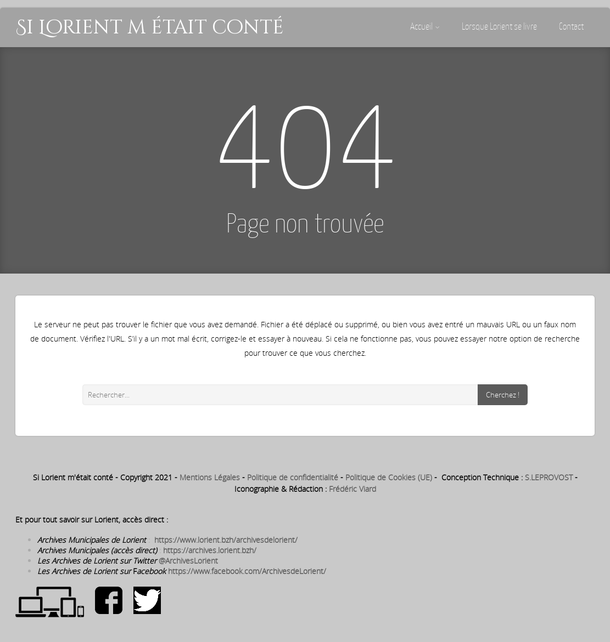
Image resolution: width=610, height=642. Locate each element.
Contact (571, 26)
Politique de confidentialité (292, 477)
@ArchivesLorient (188, 560)
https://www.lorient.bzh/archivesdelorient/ (226, 540)
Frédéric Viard (352, 489)
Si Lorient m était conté (149, 27)
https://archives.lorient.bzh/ (209, 550)
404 (305, 140)
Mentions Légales (210, 477)
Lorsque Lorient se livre (499, 26)
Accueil (425, 26)
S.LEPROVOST (549, 477)
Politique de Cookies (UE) (388, 477)
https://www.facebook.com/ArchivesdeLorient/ (247, 571)
